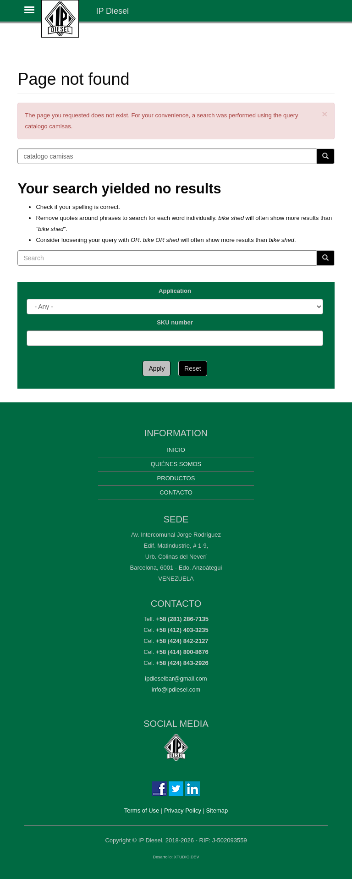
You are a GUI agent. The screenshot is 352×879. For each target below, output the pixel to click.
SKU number (175, 322)
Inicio (176, 449)
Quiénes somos (176, 464)
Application (175, 290)
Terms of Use (142, 810)
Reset (192, 368)
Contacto (176, 492)
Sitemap (217, 810)
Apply (156, 368)
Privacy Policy (182, 810)
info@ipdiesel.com (176, 689)
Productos (176, 478)
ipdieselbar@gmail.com (176, 678)
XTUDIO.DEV (186, 857)
